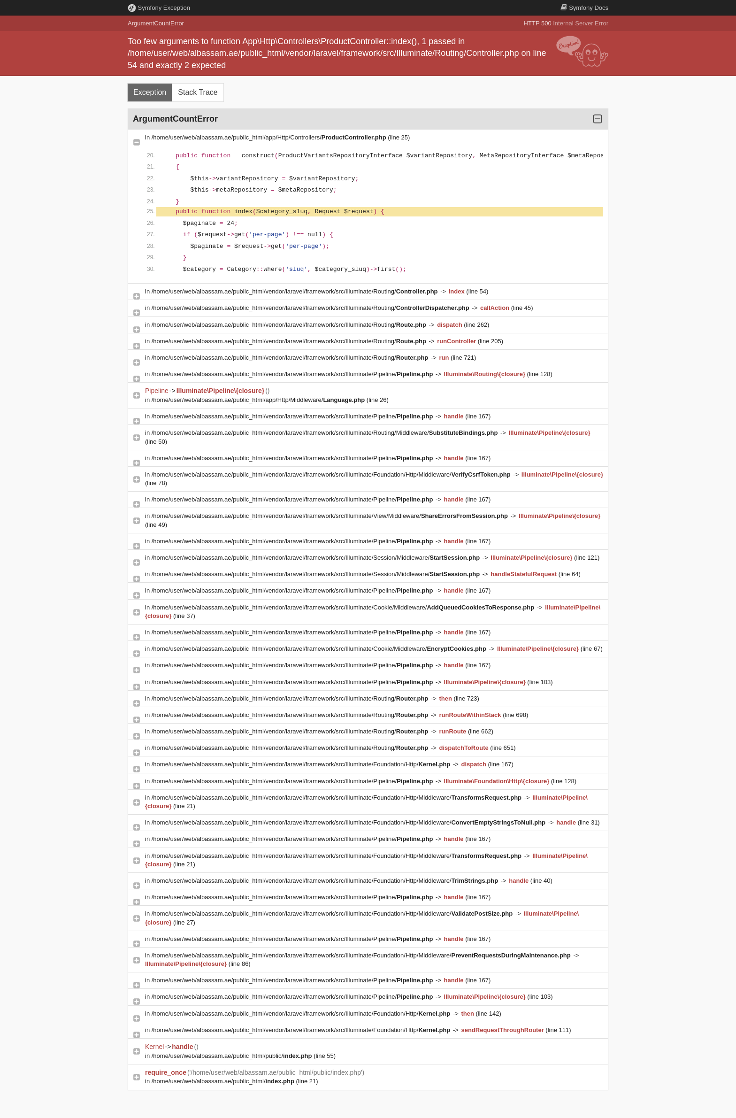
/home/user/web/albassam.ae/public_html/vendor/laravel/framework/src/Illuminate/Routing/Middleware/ (325, 432)
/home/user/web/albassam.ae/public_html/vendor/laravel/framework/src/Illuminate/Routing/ (295, 291)
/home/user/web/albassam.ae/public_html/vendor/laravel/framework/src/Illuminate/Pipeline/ (293, 374)
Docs (584, 7)
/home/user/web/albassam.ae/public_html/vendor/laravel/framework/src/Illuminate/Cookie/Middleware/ (344, 607)
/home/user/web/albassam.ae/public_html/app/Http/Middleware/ (259, 399)
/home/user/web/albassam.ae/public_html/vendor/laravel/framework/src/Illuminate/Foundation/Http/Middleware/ (332, 474)
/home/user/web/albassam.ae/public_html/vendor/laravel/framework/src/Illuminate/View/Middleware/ (331, 515)
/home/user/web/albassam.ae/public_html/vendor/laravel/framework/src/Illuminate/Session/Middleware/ (317, 557)
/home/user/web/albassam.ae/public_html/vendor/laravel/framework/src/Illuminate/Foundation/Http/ (302, 764)
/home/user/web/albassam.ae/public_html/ (224, 1081)
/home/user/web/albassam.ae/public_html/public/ (233, 1055)
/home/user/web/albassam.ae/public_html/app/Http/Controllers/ (270, 137)
